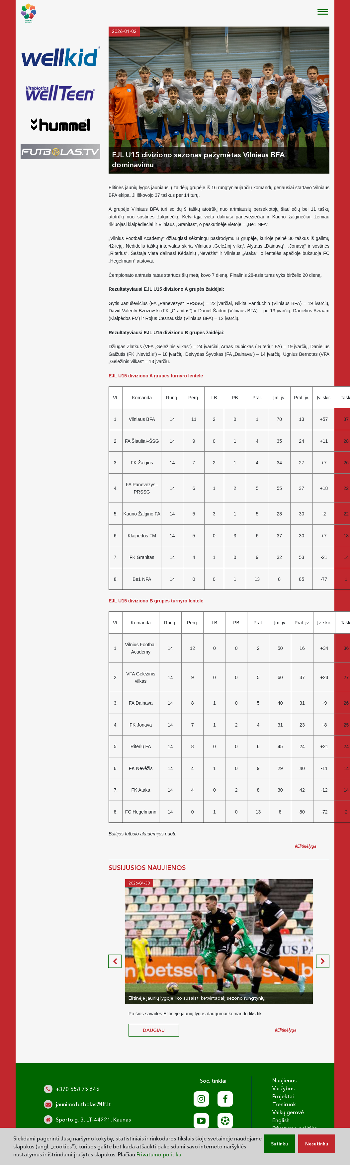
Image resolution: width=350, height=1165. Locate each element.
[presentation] (115, 961)
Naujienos (284, 1080)
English (281, 1120)
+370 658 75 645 (78, 1089)
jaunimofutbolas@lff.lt (83, 1104)
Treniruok (284, 1104)
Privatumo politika (158, 1154)
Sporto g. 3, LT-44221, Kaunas (93, 1119)
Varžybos (283, 1088)
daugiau (154, 1030)
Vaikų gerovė (288, 1112)
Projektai (283, 1096)
